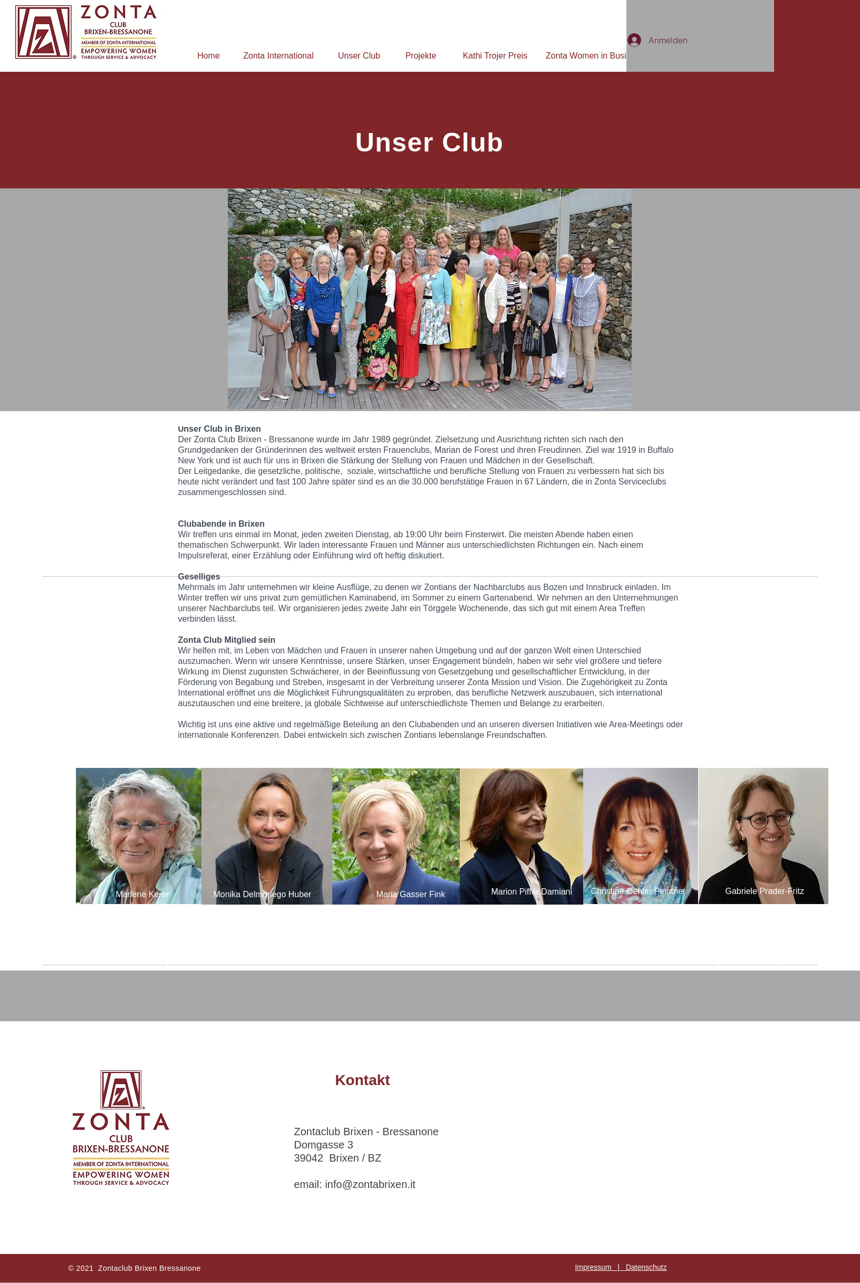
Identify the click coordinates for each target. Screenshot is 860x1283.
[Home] (208, 55)
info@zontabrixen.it (370, 1184)
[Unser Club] (359, 55)
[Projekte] (420, 55)
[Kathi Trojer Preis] (495, 55)
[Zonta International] (278, 55)
